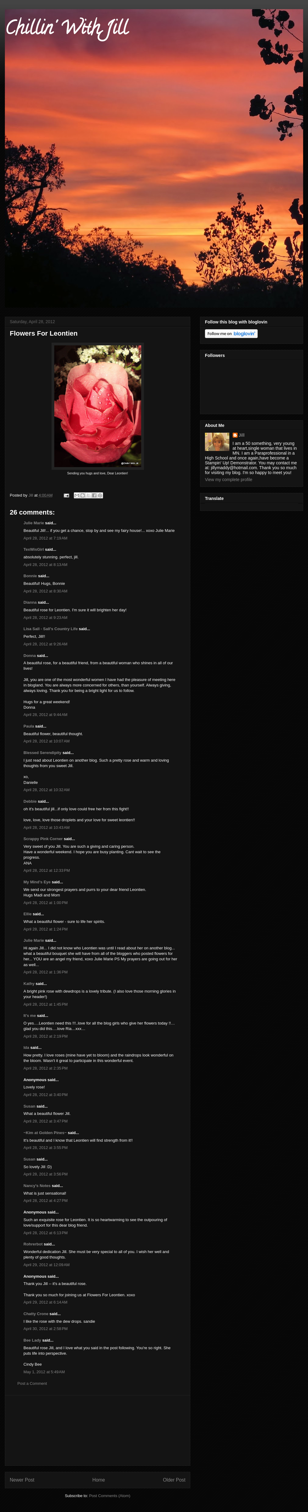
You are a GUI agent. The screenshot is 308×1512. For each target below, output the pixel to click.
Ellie (27, 914)
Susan (29, 1106)
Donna (29, 655)
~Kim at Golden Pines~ (45, 1132)
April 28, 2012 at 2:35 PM (45, 1068)
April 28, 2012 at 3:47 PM (45, 1121)
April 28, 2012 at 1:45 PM (45, 1004)
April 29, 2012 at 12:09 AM (46, 1264)
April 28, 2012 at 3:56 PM (45, 1174)
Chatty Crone (35, 1313)
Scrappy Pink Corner (43, 838)
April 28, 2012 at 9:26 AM (45, 644)
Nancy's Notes (37, 1185)
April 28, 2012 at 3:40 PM (45, 1094)
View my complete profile (228, 479)
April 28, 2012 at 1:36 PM (45, 972)
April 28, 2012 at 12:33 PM (46, 870)
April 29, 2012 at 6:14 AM (45, 1302)
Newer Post (22, 1479)
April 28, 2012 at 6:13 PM (45, 1233)
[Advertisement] (97, 1430)
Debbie (30, 801)
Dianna (30, 602)
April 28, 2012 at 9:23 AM (45, 617)
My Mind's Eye (37, 882)
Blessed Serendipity (42, 752)
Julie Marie (33, 523)
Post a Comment (32, 1383)
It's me (29, 1015)
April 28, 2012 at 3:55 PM (45, 1147)
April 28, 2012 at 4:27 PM (45, 1200)
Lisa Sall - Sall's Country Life (50, 629)
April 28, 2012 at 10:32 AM (46, 789)
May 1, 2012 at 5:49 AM (44, 1372)
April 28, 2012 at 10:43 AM (46, 827)
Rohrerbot (33, 1244)
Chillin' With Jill (66, 30)
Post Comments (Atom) (109, 1495)
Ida (26, 1047)
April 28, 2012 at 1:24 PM (45, 929)
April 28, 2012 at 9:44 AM (45, 714)
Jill (242, 435)
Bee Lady (32, 1340)
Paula (28, 726)
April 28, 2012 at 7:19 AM (45, 538)
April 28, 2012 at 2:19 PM (45, 1036)
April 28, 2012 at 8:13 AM (45, 564)
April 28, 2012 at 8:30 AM (45, 591)
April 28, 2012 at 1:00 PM (45, 902)
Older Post (174, 1479)
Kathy (28, 983)
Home (98, 1479)
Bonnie (30, 576)
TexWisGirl (33, 549)
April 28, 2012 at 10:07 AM (46, 741)
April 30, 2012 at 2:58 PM (45, 1328)
